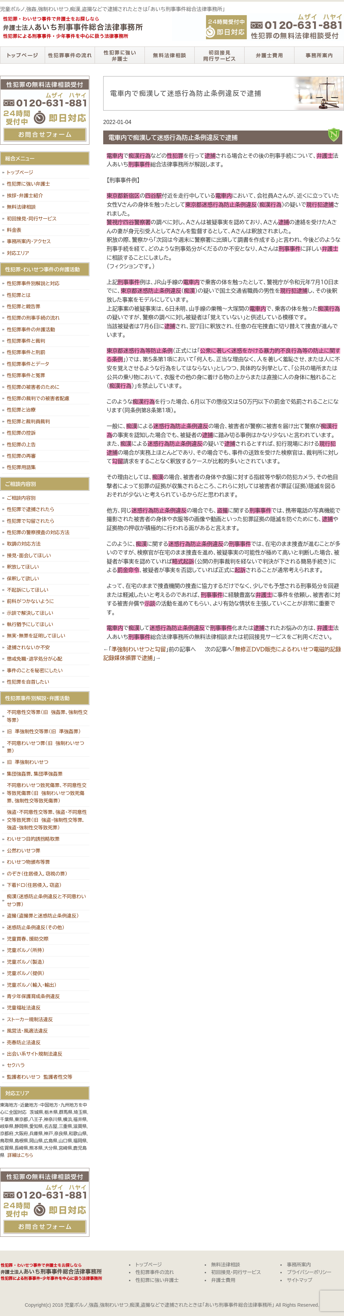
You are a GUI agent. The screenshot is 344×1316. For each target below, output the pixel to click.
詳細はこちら (20, 1155)
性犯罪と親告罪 (23, 306)
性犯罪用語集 (21, 467)
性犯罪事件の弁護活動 (31, 329)
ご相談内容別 (21, 498)
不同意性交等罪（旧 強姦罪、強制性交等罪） (47, 716)
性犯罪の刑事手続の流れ (33, 318)
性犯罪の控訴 (21, 433)
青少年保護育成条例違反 (33, 996)
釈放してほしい (23, 567)
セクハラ (16, 1065)
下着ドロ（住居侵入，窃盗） (34, 885)
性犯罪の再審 (21, 456)
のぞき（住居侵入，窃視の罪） (37, 874)
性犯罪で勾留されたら (30, 521)
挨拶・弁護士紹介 (25, 195)
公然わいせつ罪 (23, 850)
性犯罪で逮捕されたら (30, 509)
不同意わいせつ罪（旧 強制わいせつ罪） (45, 747)
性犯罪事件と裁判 (26, 341)
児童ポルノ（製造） (25, 962)
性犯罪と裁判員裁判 (28, 421)
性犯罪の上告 (21, 444)
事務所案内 (319, 55)
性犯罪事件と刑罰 (26, 352)
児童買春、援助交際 (27, 939)
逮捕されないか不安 (28, 647)
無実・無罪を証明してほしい (36, 636)
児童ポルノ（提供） (25, 973)
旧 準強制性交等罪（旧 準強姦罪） (44, 731)
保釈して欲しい (23, 578)
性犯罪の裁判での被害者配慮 (38, 398)
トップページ (22, 55)
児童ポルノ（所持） (25, 950)
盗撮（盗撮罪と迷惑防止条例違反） (43, 916)
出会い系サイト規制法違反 (34, 1054)
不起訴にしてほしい (28, 590)
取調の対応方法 (24, 544)
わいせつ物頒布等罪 (28, 862)
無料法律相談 (169, 55)
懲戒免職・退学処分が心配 (34, 659)
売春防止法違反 (24, 1042)
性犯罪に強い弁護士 (119, 55)
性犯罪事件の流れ (70, 55)
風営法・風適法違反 (27, 1031)
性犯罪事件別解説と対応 (33, 283)
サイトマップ (299, 1280)
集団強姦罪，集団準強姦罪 (35, 774)
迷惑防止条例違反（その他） (35, 927)
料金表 (14, 230)
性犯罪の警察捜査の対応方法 (38, 532)
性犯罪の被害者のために (33, 387)
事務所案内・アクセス (29, 241)
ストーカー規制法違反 (30, 1019)
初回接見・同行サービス (219, 55)
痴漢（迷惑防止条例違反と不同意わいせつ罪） (46, 900)
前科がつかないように (30, 601)
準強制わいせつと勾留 (138, 649)
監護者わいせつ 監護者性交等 (40, 1077)
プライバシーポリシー (309, 1272)
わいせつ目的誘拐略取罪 (33, 839)
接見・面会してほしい (29, 555)
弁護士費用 (269, 55)
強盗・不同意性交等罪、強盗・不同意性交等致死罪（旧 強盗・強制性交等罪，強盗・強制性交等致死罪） (47, 819)
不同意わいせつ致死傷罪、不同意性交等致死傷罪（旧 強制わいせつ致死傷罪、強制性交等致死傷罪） (47, 793)
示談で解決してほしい (30, 613)
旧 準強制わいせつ (28, 762)
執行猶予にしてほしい (30, 624)
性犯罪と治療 (21, 410)
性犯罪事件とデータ (28, 364)
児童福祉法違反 (24, 1008)
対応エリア (18, 253)
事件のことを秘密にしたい (35, 670)
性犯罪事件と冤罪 (26, 375)
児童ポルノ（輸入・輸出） (31, 985)
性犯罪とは (19, 295)
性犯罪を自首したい (28, 682)
